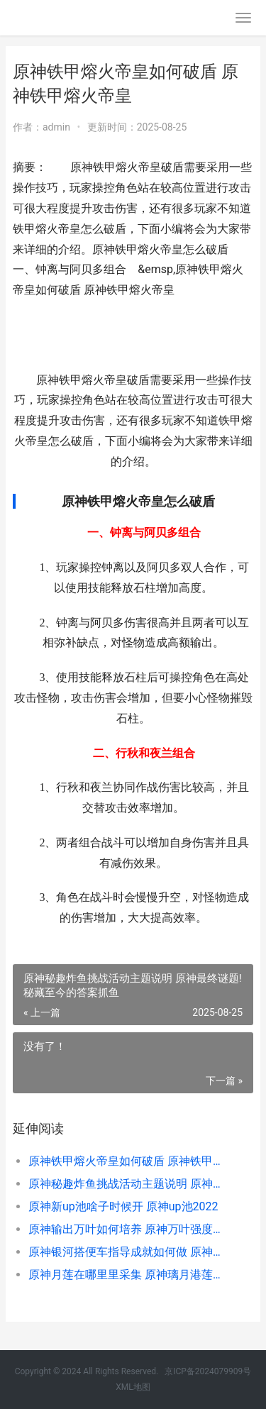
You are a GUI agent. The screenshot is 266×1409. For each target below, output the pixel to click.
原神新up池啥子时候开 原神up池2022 (123, 1206)
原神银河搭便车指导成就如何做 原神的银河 (129, 1252)
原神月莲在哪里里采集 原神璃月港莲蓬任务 (129, 1274)
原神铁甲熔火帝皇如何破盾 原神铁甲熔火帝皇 (129, 1161)
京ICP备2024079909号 (208, 1371)
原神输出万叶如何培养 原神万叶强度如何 (129, 1229)
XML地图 (133, 1387)
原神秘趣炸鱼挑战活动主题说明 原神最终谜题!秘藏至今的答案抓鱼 (129, 1183)
